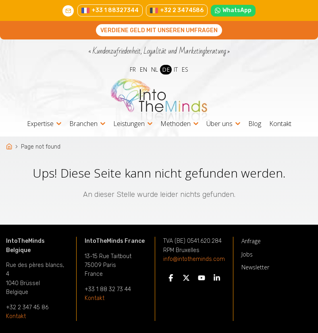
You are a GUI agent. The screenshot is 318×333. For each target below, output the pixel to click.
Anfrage (251, 241)
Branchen (83, 124)
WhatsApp (233, 10)
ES (185, 69)
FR (133, 69)
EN (143, 69)
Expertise (40, 124)
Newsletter (255, 267)
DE (166, 69)
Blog (254, 123)
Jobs (247, 254)
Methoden (175, 124)
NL (154, 69)
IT (176, 69)
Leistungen (129, 124)
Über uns (219, 124)
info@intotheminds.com (194, 259)
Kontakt (280, 123)
